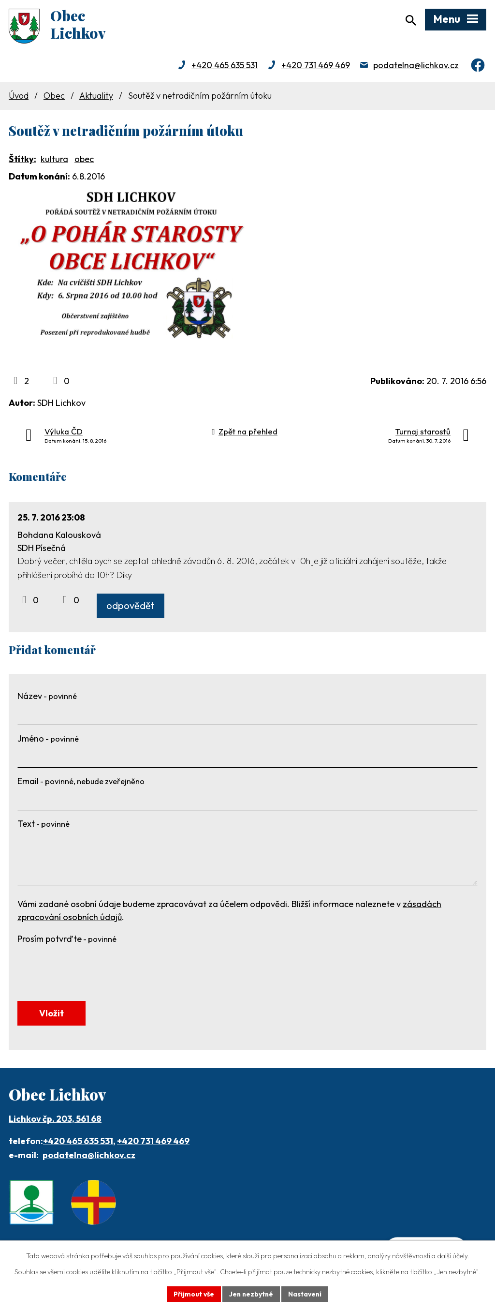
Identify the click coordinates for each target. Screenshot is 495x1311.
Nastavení (306, 1293)
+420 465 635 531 (224, 66)
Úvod (19, 97)
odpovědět (130, 607)
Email (81, 783)
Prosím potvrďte (66, 940)
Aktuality (96, 97)
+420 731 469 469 (315, 66)
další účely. (453, 1255)
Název (47, 697)
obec (84, 160)
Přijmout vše (192, 1293)
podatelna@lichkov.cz (416, 66)
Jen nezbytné (251, 1293)
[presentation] (90, 968)
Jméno (48, 740)
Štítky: (22, 160)
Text (43, 825)
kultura (54, 160)
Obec (54, 97)
